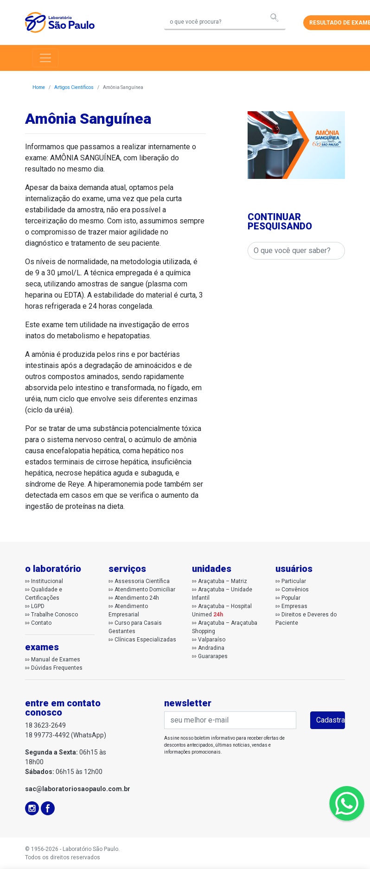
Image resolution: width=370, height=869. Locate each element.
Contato (41, 623)
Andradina (211, 648)
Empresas (294, 606)
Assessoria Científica (142, 581)
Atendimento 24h (137, 598)
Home (38, 87)
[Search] (225, 22)
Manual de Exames (55, 659)
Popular (290, 598)
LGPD (38, 606)
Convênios (295, 589)
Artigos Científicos (74, 87)
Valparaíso (211, 639)
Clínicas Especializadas (145, 639)
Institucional (47, 581)
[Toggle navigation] (45, 58)
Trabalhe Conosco (54, 614)
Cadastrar (330, 720)
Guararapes (213, 656)
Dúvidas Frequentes (57, 668)
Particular (293, 581)
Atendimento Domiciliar (145, 589)
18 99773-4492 (47, 735)
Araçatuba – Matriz (222, 581)
